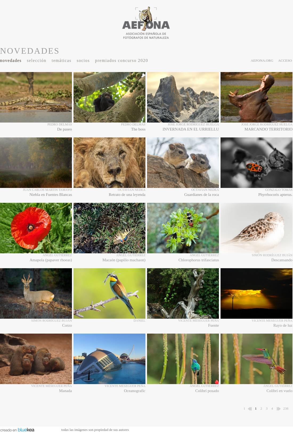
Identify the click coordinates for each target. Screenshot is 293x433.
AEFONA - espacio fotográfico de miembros (146, 23)
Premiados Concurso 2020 (121, 60)
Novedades (11, 60)
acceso (285, 60)
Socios (83, 60)
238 (285, 408)
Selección (36, 60)
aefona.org (262, 60)
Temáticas (61, 60)
